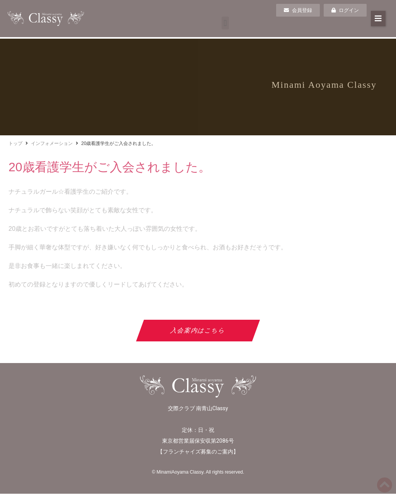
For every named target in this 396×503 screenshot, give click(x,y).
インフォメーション (52, 143)
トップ (15, 143)
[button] (225, 23)
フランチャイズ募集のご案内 (198, 451)
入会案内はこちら (198, 330)
